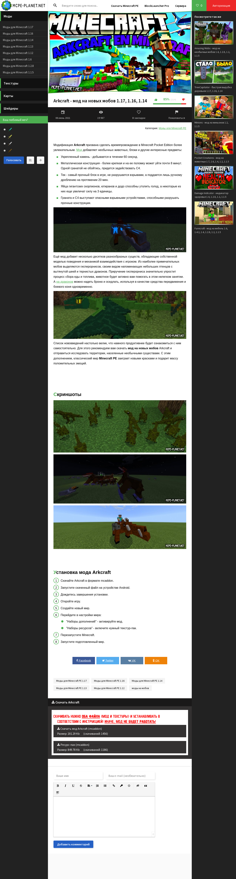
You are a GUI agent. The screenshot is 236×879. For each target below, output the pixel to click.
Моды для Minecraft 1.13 (18, 46)
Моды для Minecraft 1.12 (18, 53)
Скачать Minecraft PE (124, 6)
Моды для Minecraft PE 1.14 (147, 680)
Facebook (83, 660)
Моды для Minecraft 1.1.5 (18, 72)
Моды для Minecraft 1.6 (17, 59)
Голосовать (13, 160)
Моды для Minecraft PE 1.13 (71, 688)
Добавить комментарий (73, 844)
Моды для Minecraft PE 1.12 (109, 688)
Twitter (108, 660)
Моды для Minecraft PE (172, 128)
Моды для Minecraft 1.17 (18, 27)
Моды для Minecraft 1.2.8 (18, 66)
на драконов (64, 281)
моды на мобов (140, 688)
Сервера (180, 6)
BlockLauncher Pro (157, 6)
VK (132, 660)
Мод (79, 150)
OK (156, 660)
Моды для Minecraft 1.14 (18, 40)
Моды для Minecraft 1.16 (18, 33)
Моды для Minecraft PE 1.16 (109, 680)
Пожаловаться (176, 115)
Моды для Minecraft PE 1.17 (71, 680)
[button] (57, 785)
